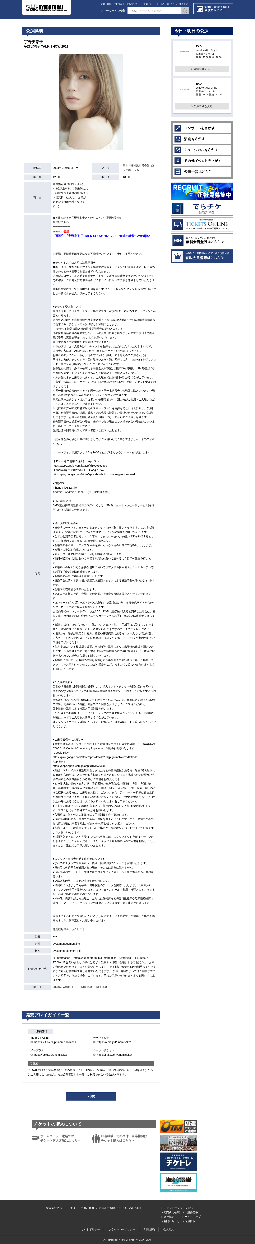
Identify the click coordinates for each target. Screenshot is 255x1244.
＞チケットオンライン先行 (177, 1207)
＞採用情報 (188, 1221)
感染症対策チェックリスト (69, 929)
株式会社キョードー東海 (61, 1207)
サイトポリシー (90, 1229)
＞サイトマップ (191, 1216)
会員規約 (168, 1229)
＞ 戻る (91, 1096)
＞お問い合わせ (170, 1221)
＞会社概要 (167, 1216)
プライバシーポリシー (122, 1229)
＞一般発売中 (190, 1212)
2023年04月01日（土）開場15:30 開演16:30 (80, 987)
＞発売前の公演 (170, 1212)
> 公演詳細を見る (201, 68)
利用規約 (149, 1229)
